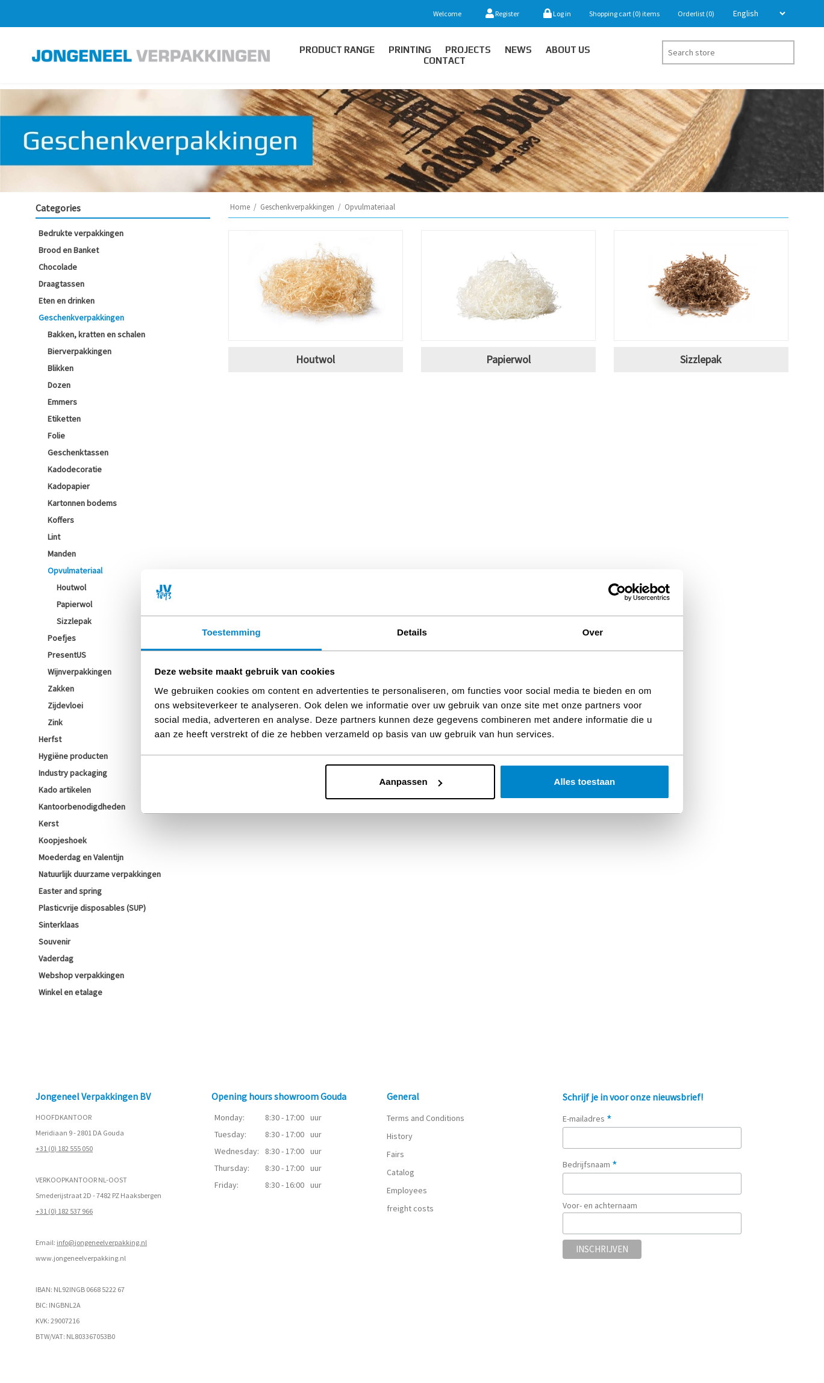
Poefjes (62, 637)
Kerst (48, 823)
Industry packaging (73, 772)
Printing (410, 50)
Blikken (60, 368)
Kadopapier (69, 486)
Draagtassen (61, 283)
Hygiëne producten (73, 756)
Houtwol (71, 587)
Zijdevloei (65, 705)
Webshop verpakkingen (81, 975)
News (518, 50)
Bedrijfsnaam (590, 1164)
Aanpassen (410, 781)
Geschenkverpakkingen (81, 317)
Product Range (337, 50)
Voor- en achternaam (600, 1205)
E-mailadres (587, 1118)
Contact (444, 60)
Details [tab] (412, 632)
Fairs (395, 1154)
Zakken (61, 688)
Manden (62, 553)
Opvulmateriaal (75, 570)
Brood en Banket (69, 250)
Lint (54, 536)
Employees (407, 1190)
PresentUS (67, 654)
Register (502, 13)
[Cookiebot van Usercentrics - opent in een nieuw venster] (617, 593)
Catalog (400, 1172)
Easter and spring (70, 890)
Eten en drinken (67, 300)
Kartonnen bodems (82, 503)
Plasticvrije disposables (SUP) (92, 907)
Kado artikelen (65, 789)
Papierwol (74, 604)
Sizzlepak (74, 621)
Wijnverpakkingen (79, 671)
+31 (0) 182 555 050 (64, 1148)
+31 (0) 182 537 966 (64, 1211)
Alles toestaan (585, 781)
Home (240, 207)
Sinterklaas (59, 924)
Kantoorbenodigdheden (82, 806)
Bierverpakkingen (79, 351)
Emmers (62, 401)
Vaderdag (56, 958)
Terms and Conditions (425, 1118)
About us (568, 50)
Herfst (50, 739)
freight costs (410, 1208)
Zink (55, 722)
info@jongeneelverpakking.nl (102, 1242)
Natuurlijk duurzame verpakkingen (100, 874)
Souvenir (54, 941)
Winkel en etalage (70, 992)
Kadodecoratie (75, 469)
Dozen (59, 384)
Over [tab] (593, 632)
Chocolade (58, 266)
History (400, 1136)
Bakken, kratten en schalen (96, 334)
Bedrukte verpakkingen (81, 233)
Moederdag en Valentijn (81, 857)
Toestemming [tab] (231, 632)
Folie (56, 435)
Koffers (61, 519)
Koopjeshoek (63, 840)
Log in (557, 13)
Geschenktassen (78, 452)
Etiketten (64, 418)
